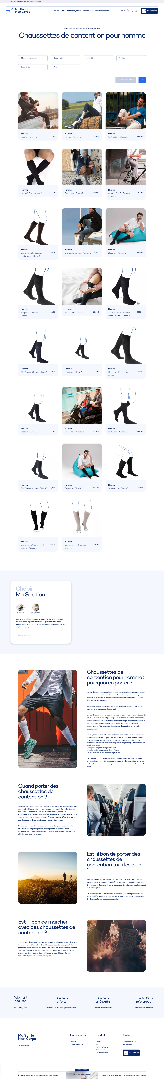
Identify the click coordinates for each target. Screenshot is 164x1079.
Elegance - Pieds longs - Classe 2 (31, 314)
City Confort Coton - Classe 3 (34, 488)
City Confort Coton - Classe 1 (34, 372)
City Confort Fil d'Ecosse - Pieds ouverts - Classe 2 (119, 314)
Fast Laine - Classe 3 (117, 432)
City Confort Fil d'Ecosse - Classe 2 (119, 195)
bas (115, 738)
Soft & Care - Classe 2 (74, 313)
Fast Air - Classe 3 (29, 432)
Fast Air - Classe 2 (29, 137)
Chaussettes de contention (85, 29)
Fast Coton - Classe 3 (74, 432)
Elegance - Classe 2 (117, 253)
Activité (56, 11)
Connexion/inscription (76, 1044)
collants (124, 738)
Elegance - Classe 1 (73, 372)
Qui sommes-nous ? (129, 1042)
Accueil (66, 29)
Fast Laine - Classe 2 (73, 193)
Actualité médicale (102, 11)
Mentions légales (23, 1045)
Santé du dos (88, 11)
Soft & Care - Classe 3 (118, 488)
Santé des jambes (74, 11)
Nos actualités (127, 1044)
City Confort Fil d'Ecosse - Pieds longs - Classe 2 (32, 254)
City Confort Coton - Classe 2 (77, 253)
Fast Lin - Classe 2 (72, 137)
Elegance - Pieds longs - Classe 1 (119, 374)
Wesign (119, 1075)
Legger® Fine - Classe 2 (31, 193)
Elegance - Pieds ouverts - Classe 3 (76, 546)
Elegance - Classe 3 (73, 488)
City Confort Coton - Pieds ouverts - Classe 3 (32, 546)
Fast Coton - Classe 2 (117, 137)
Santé (63, 11)
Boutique (72, 29)
